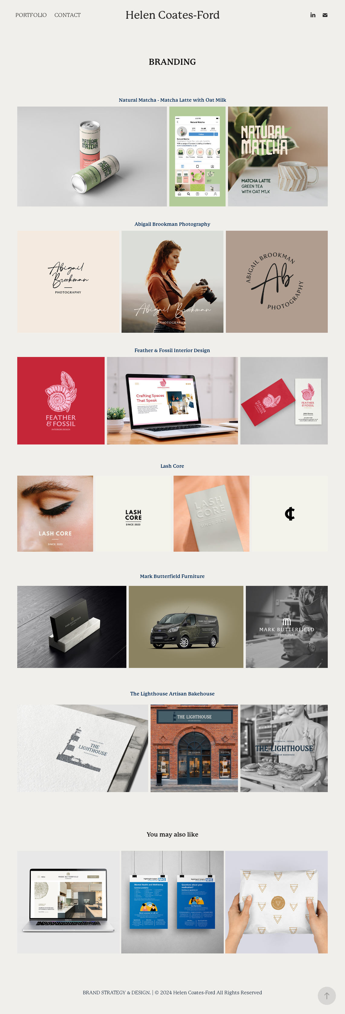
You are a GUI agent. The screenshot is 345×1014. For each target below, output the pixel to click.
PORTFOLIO (31, 15)
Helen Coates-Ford (172, 15)
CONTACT (67, 15)
